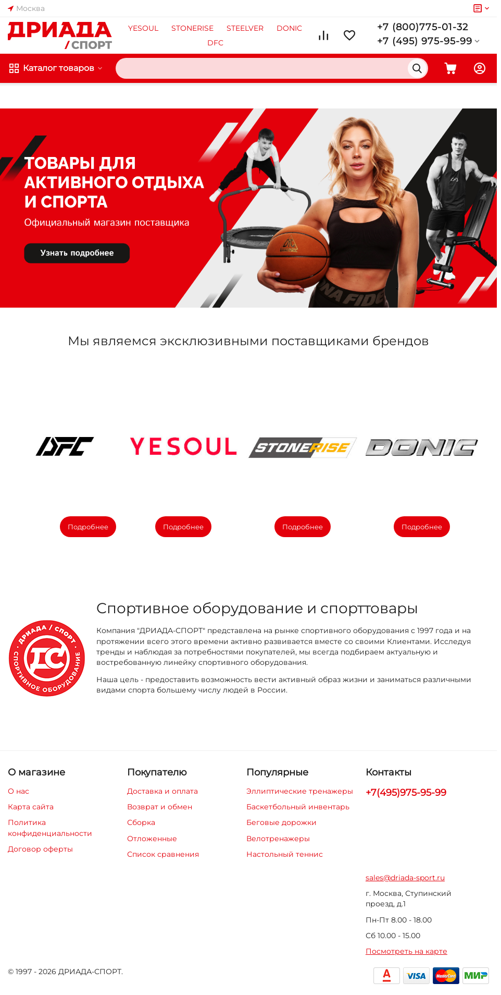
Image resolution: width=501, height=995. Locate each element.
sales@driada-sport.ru (405, 877)
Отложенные (152, 838)
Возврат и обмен (159, 806)
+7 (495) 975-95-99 (429, 41)
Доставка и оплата (162, 791)
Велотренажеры (278, 838)
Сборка (141, 822)
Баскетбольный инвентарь (297, 806)
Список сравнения (163, 854)
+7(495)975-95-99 (406, 792)
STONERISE (192, 28)
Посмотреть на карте (406, 951)
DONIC (289, 28)
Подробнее (88, 527)
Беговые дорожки (281, 822)
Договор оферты (40, 849)
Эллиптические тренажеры (299, 791)
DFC (215, 42)
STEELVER (245, 28)
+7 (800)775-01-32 (422, 27)
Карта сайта (31, 806)
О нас (18, 791)
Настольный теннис (284, 854)
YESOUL (143, 28)
